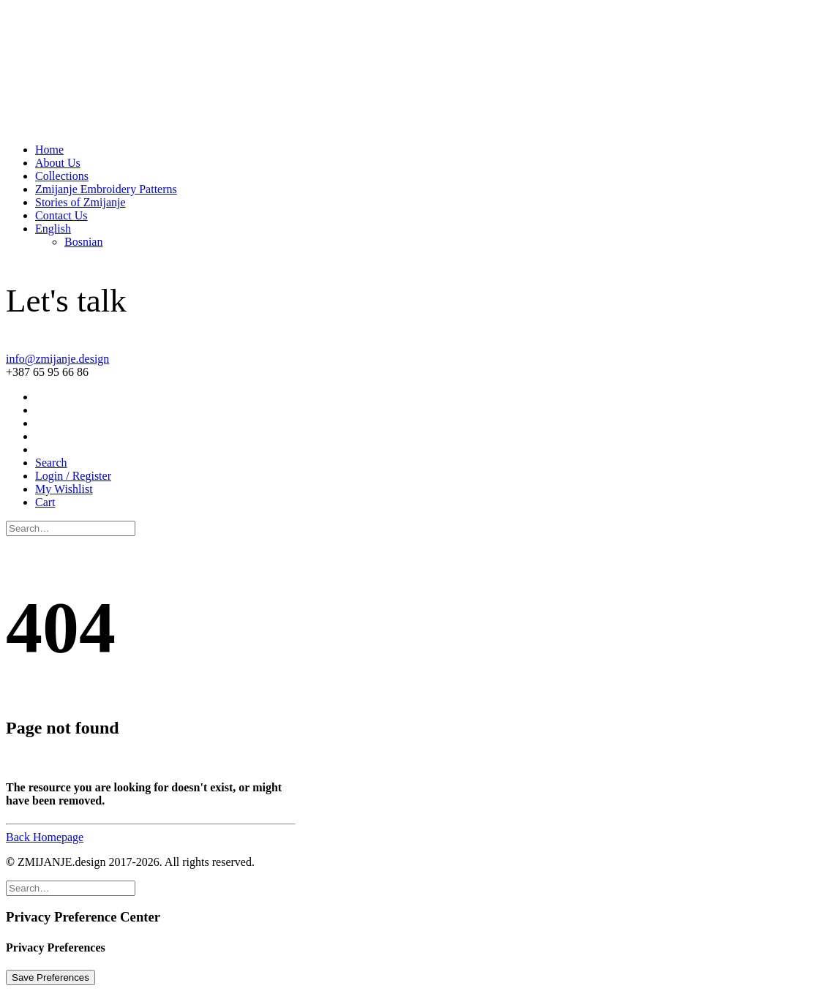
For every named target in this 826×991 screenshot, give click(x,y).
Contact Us (61, 215)
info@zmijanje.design (57, 359)
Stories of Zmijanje (80, 202)
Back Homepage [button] (44, 837)
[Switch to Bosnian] (83, 241)
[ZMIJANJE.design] (413, 68)
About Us (57, 163)
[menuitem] (427, 150)
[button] (51, 462)
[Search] (70, 527)
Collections (62, 176)
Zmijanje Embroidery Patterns (106, 189)
